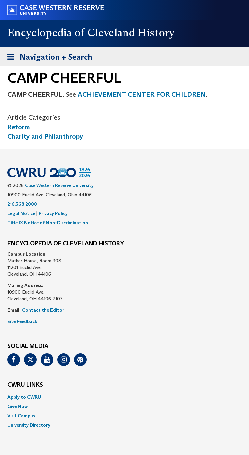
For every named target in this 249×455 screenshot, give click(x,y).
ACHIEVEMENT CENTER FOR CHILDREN (142, 94)
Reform (18, 127)
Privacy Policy (53, 213)
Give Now (17, 406)
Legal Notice (21, 213)
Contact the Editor (43, 310)
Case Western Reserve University (59, 185)
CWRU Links (25, 385)
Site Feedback (22, 321)
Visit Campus (21, 416)
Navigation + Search (47, 58)
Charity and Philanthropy (45, 136)
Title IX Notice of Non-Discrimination (47, 223)
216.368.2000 (22, 204)
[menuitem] (124, 397)
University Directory (28, 425)
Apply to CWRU (24, 397)
